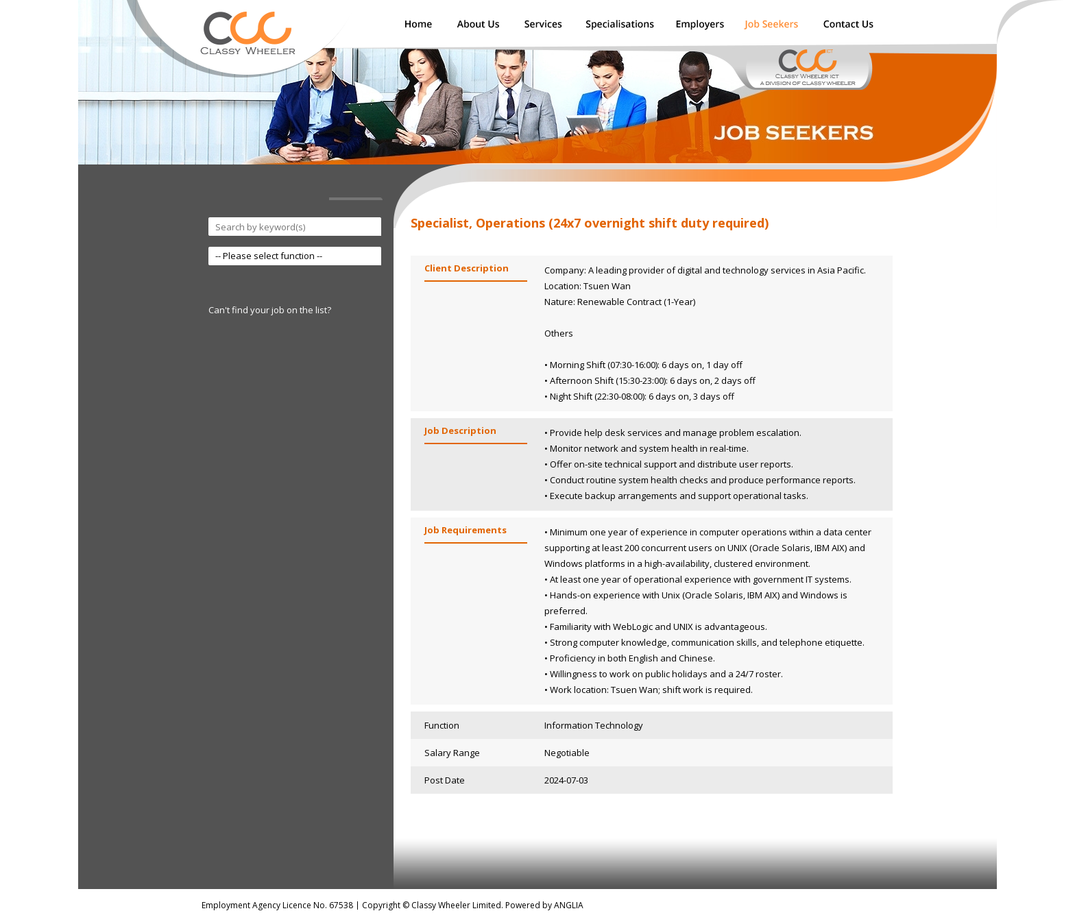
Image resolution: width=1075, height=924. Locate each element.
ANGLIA (568, 905)
